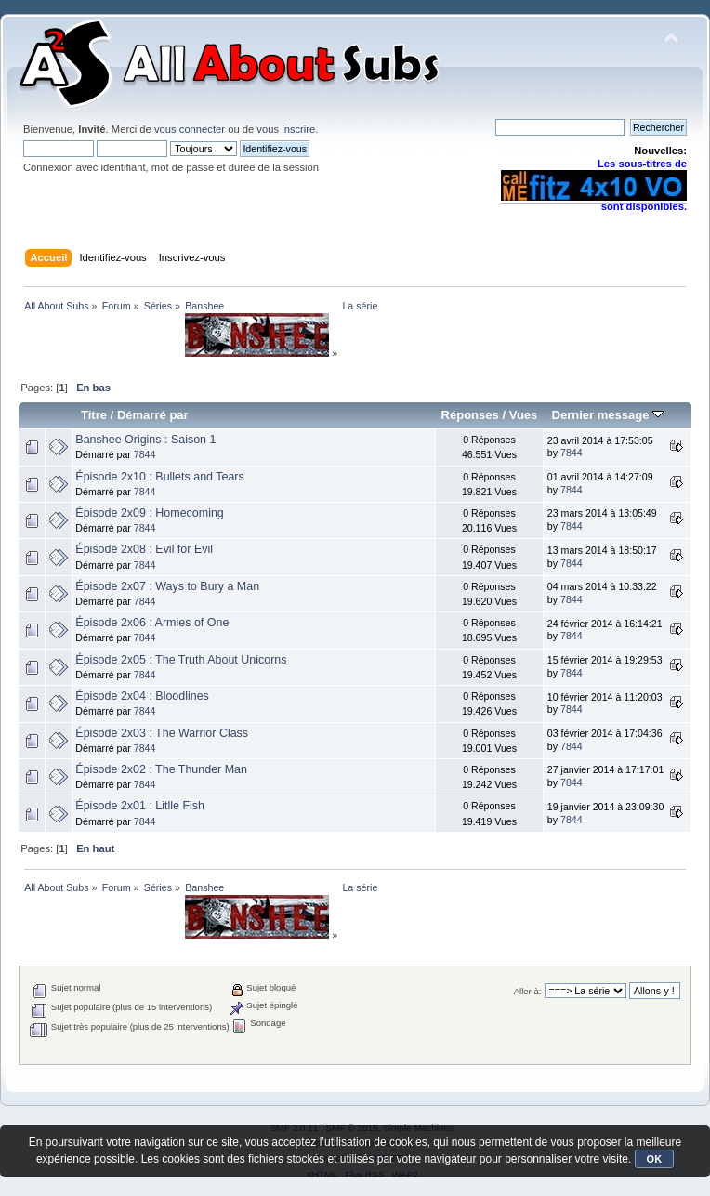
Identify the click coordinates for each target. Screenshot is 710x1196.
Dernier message (607, 415)
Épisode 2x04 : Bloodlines (142, 696)
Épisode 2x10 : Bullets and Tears (159, 476)
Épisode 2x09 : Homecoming (149, 512)
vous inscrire (285, 129)
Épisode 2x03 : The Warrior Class (161, 733)
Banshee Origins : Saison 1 (145, 439)
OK (655, 1158)
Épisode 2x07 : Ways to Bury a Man (167, 586)
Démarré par (153, 415)
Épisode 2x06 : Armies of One (152, 622)
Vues (523, 415)
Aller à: (528, 991)
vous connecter (189, 129)
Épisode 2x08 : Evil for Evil (144, 549)
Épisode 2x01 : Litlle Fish (139, 805)
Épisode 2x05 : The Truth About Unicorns (180, 659)
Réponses (470, 415)
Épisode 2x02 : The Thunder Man (161, 769)
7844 (145, 454)
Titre (94, 415)
